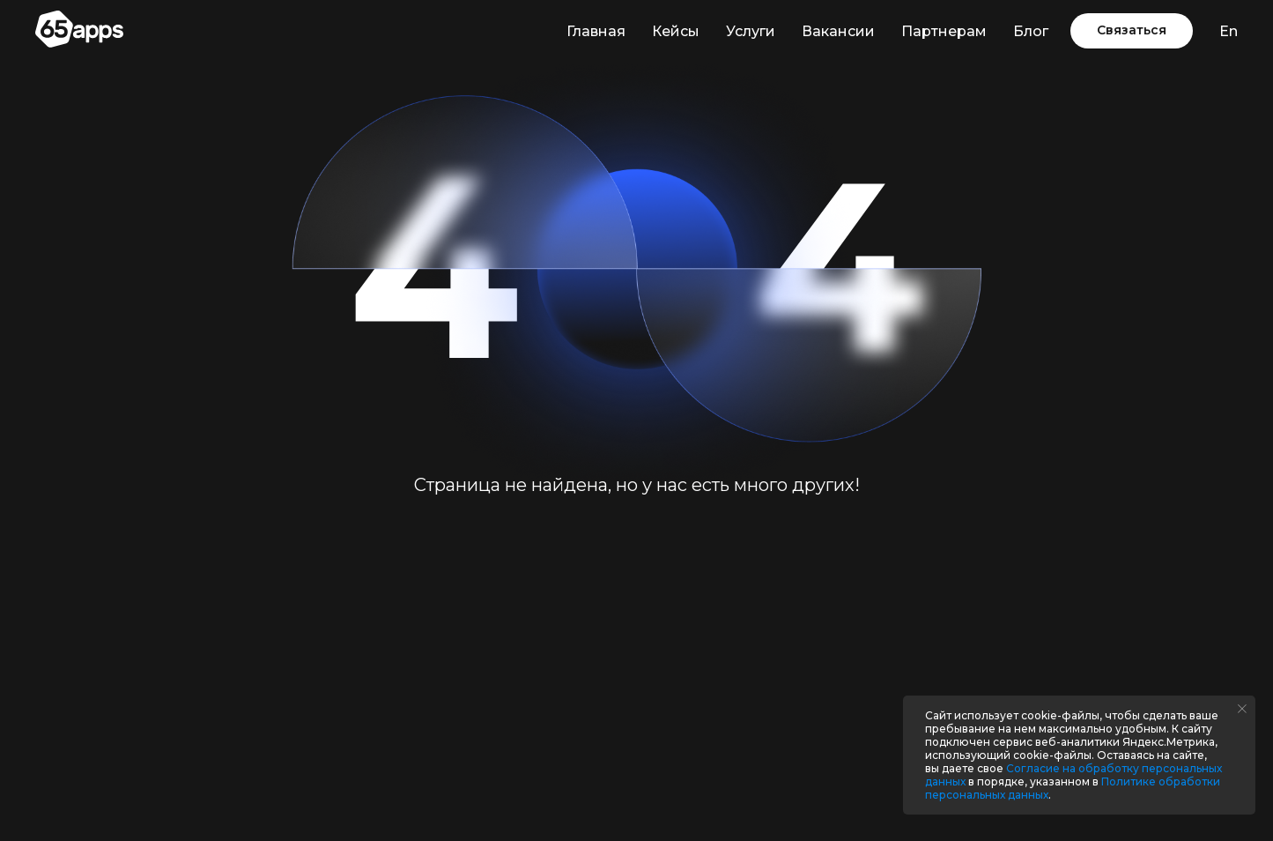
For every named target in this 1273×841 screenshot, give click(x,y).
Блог (1030, 31)
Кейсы (675, 31)
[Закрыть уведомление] (1242, 709)
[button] (1131, 30)
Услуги (750, 31)
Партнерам (944, 31)
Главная (595, 31)
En (1228, 31)
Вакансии (838, 31)
